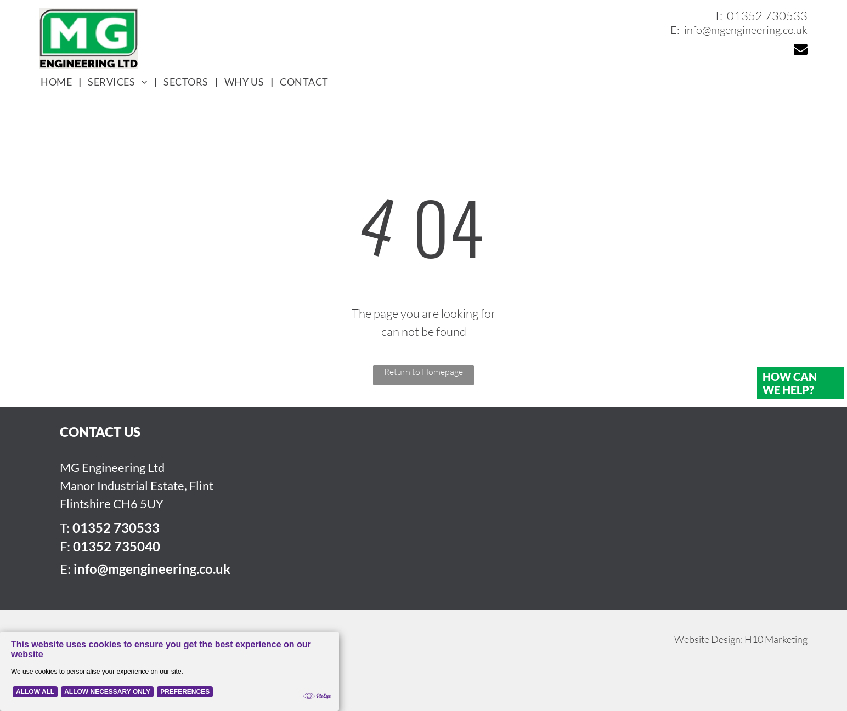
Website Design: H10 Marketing (741, 639)
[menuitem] (57, 82)
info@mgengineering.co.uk (746, 30)
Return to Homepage (423, 371)
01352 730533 (767, 15)
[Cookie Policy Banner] (169, 671)
